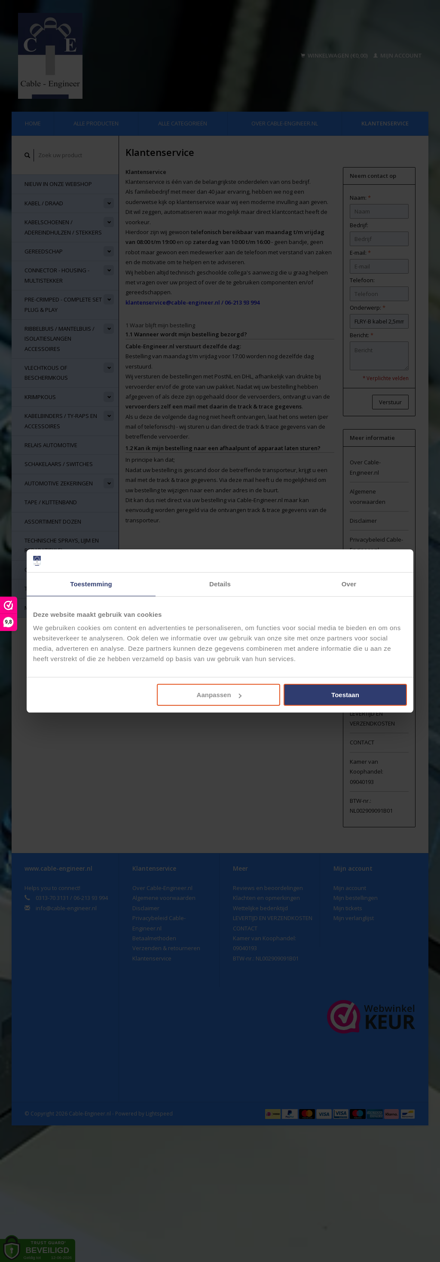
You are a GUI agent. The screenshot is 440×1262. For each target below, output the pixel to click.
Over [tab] (349, 584)
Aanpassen (219, 694)
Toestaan (345, 694)
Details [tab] (220, 584)
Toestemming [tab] (91, 584)
